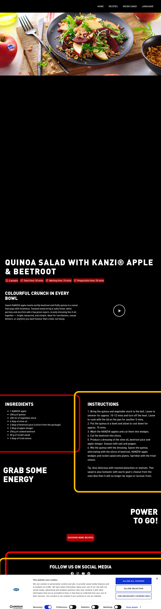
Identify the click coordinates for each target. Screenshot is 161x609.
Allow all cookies (133, 578)
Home (100, 6)
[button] (119, 311)
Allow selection (133, 585)
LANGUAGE (147, 6)
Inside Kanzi (130, 6)
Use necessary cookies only (134, 593)
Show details (132, 604)
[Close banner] (157, 575)
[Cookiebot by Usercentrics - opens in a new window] (16, 604)
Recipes (113, 6)
